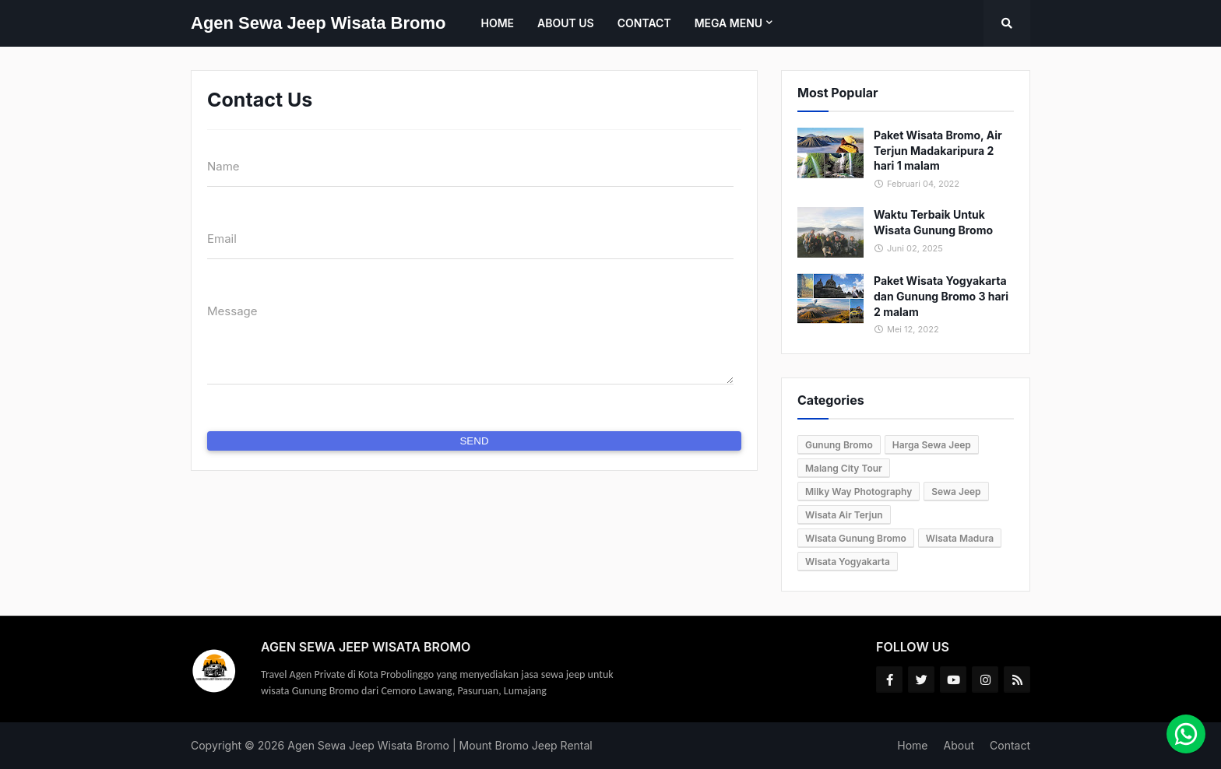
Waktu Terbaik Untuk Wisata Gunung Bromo (933, 222)
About (959, 745)
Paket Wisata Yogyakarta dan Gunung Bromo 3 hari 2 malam (941, 296)
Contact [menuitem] (644, 23)
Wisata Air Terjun (844, 515)
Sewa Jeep (955, 491)
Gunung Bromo (839, 445)
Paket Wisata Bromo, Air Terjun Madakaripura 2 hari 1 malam (938, 150)
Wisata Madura (960, 538)
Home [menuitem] (497, 23)
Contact (1010, 745)
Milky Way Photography (858, 491)
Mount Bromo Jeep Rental (526, 745)
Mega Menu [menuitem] (729, 23)
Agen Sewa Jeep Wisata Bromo (318, 23)
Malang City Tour (843, 468)
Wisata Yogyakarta (847, 561)
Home (912, 745)
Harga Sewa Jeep (931, 445)
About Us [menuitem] (565, 23)
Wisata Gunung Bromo (855, 538)
